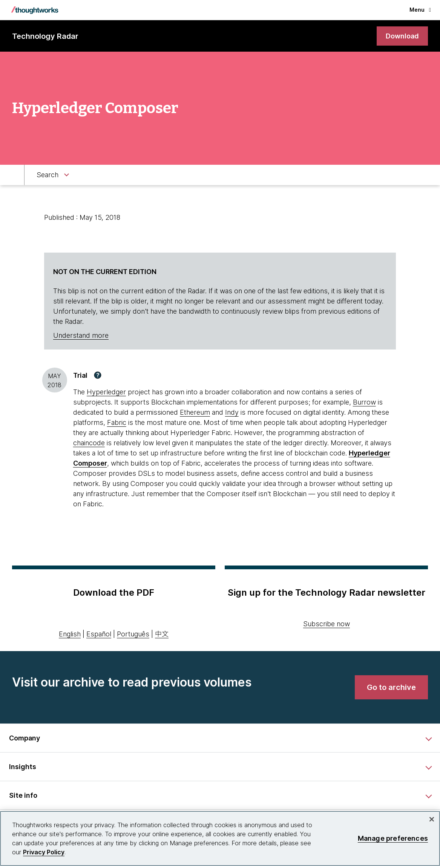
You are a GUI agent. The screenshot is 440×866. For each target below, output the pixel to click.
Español (98, 634)
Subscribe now (326, 624)
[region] (220, 838)
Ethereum (195, 412)
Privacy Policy (43, 852)
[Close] (431, 819)
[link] (402, 36)
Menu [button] (420, 9)
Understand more (81, 335)
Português (133, 634)
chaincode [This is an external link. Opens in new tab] (89, 443)
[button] (97, 375)
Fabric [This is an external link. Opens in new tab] (116, 422)
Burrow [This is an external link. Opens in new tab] (364, 402)
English (70, 634)
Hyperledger (106, 392)
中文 (162, 634)
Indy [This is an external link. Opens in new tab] (232, 412)
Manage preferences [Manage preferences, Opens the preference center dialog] (393, 838)
